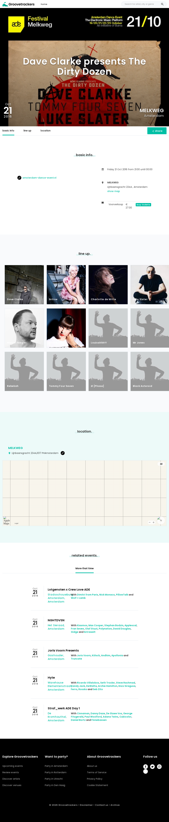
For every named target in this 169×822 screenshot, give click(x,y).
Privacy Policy (94, 778)
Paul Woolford (93, 716)
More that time (84, 568)
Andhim (105, 655)
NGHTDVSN (56, 620)
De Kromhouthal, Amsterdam (57, 717)
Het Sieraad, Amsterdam (56, 627)
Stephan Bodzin (113, 625)
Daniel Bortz (78, 720)
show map (113, 191)
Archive (115, 805)
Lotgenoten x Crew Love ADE (69, 589)
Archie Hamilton (107, 686)
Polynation (105, 628)
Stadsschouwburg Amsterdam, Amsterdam (60, 598)
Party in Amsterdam (56, 766)
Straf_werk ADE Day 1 (64, 708)
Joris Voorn (84, 655)
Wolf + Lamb (78, 598)
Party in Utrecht (54, 778)
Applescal (131, 625)
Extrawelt (89, 632)
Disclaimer (86, 805)
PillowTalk (122, 594)
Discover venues (11, 785)
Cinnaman (83, 713)
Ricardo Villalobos (88, 682)
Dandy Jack (78, 686)
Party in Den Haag (55, 785)
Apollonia (117, 655)
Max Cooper (95, 625)
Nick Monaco (107, 594)
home (44, 4)
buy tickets (143, 204)
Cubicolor (125, 716)
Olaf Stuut (91, 628)
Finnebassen (99, 720)
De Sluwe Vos (114, 713)
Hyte (51, 677)
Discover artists (11, 778)
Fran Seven (77, 628)
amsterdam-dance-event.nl (36, 178)
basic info (8, 130)
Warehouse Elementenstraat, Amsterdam (60, 686)
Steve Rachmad (125, 682)
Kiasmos (82, 625)
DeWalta (91, 686)
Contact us (101, 805)
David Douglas (122, 628)
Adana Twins (110, 716)
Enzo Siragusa (126, 686)
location (46, 130)
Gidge (74, 632)
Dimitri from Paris (87, 594)
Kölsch (96, 655)
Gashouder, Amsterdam (56, 657)
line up (27, 130)
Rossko (82, 689)
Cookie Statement (97, 785)
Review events (10, 772)
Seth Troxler (107, 682)
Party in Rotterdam (55, 772)
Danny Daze (98, 713)
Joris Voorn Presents (63, 650)
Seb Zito (98, 689)
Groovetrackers (68, 805)
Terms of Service (96, 772)
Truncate (76, 658)
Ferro (74, 689)
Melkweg (15, 448)
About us (92, 766)
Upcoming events (12, 766)
